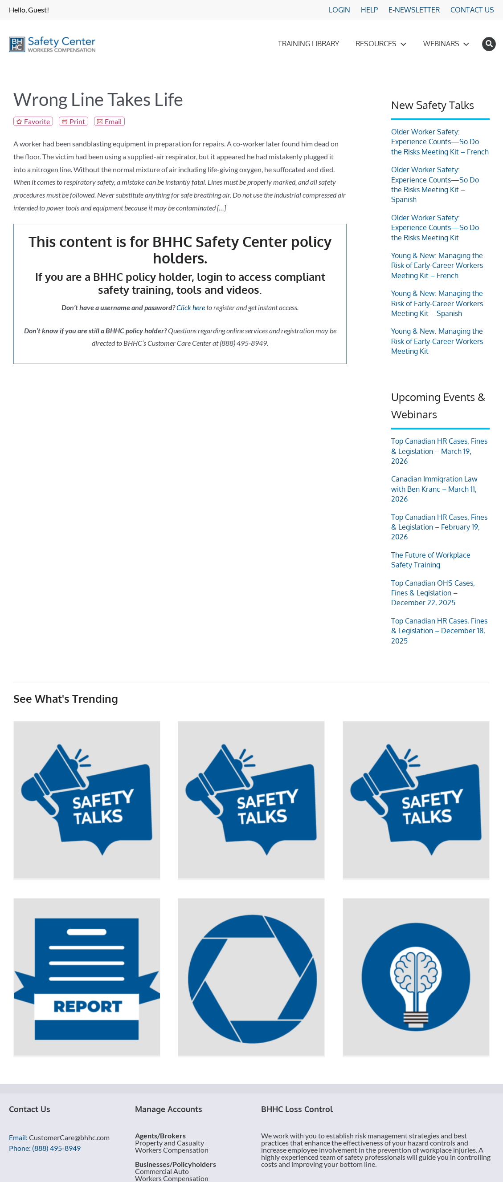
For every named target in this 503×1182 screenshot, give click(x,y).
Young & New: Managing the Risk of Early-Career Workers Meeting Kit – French (437, 265)
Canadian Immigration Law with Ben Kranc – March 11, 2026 (434, 488)
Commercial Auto (162, 1171)
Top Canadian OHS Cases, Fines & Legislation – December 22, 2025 (433, 593)
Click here (190, 307)
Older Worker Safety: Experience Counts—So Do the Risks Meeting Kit (435, 227)
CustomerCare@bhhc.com (69, 1137)
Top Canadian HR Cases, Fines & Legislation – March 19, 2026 (439, 451)
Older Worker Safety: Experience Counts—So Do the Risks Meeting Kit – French (440, 141)
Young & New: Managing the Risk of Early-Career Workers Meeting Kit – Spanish (437, 303)
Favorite (37, 121)
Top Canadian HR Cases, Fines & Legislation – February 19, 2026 (439, 527)
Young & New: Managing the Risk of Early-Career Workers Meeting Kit (437, 341)
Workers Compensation (172, 1150)
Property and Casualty (169, 1142)
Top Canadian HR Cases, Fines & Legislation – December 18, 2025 (439, 630)
